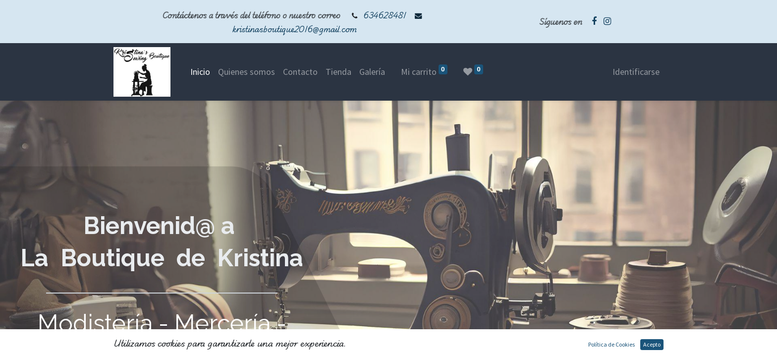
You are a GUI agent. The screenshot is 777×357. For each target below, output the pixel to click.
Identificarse (636, 71)
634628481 (384, 15)
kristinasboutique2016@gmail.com (294, 29)
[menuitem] (200, 71)
